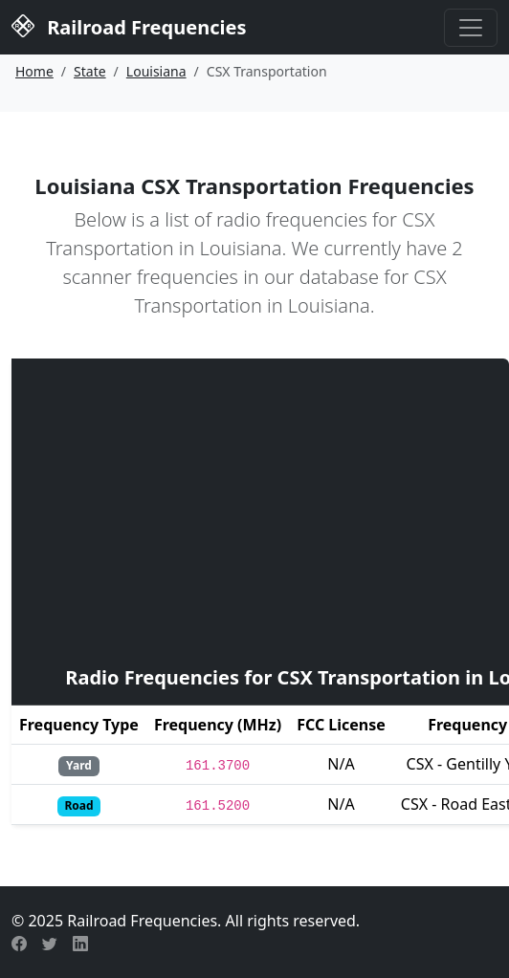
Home (34, 71)
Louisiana (156, 71)
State (90, 71)
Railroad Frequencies (128, 25)
